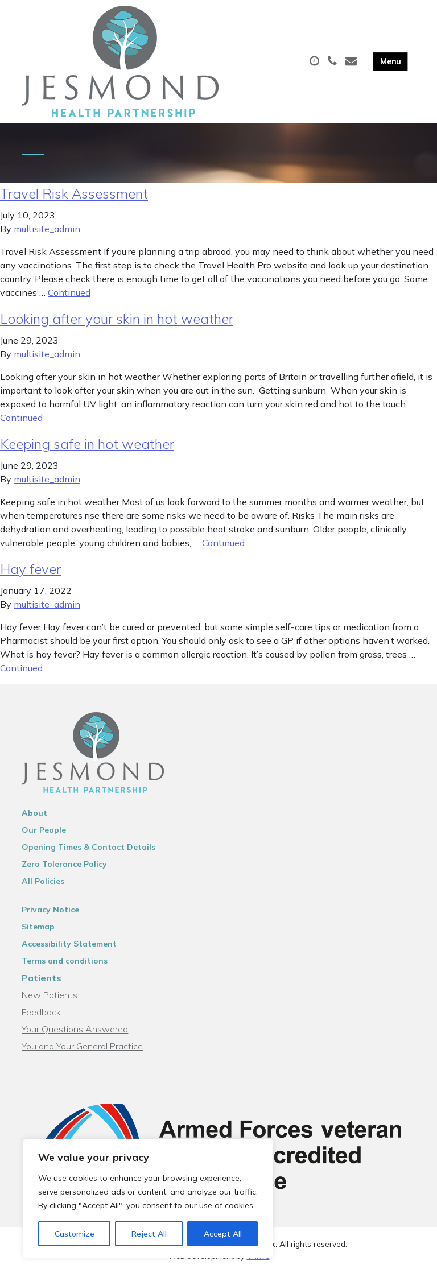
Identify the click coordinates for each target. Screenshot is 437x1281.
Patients (41, 985)
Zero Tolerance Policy (64, 872)
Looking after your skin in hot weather (116, 326)
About (34, 821)
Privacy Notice (50, 917)
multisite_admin (47, 236)
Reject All (149, 1234)
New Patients (49, 1003)
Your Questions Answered (75, 1037)
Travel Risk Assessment (74, 201)
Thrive (258, 1263)
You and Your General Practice (82, 1054)
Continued (69, 300)
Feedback (41, 1020)
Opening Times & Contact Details (88, 855)
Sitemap (38, 934)
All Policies (43, 889)
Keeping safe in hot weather (87, 451)
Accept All (223, 1234)
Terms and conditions (65, 969)
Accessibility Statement (69, 952)
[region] (148, 1198)
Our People (44, 838)
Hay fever (30, 576)
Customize (74, 1234)
